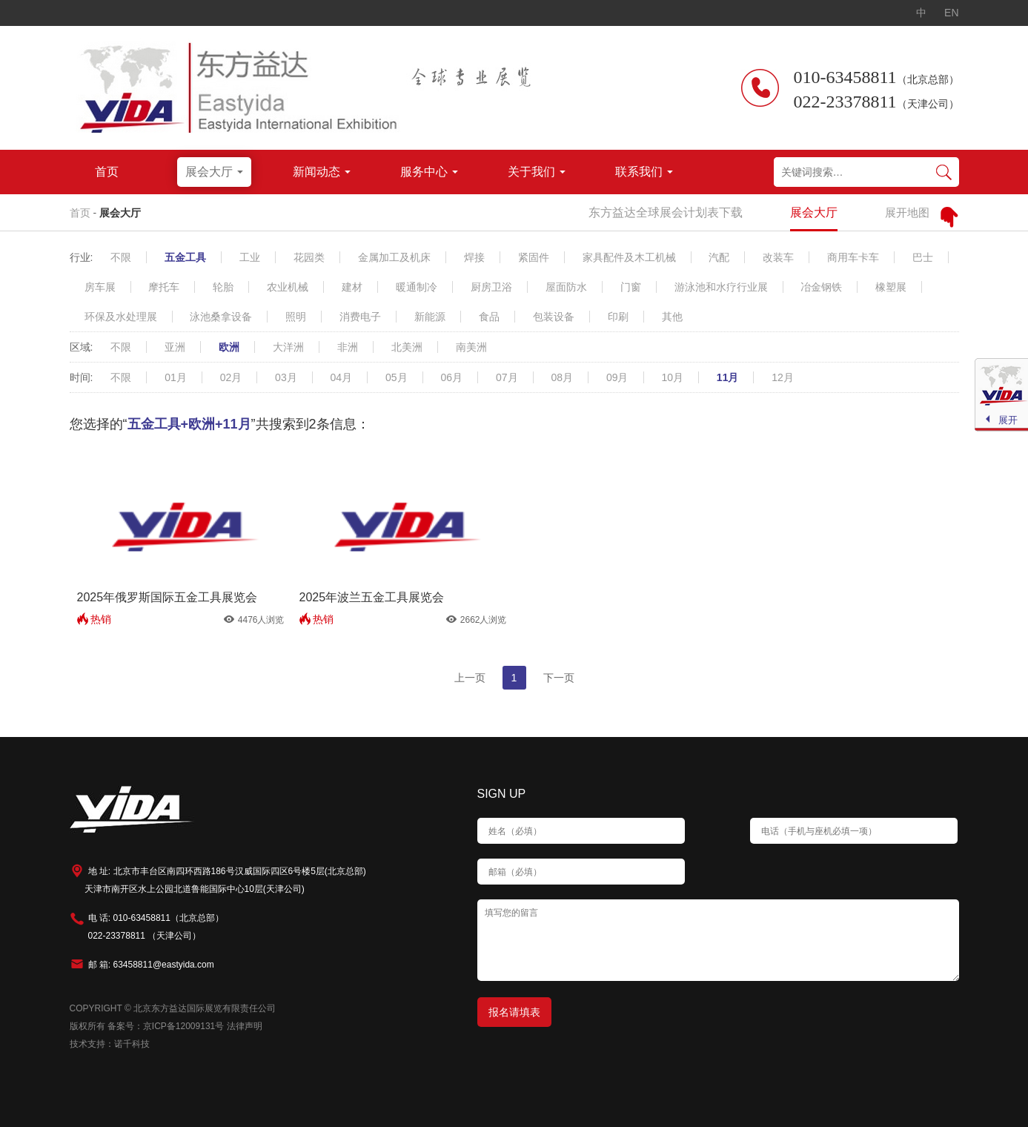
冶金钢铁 (821, 287)
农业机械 (287, 287)
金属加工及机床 (394, 257)
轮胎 (223, 287)
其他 (672, 317)
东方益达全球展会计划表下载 (665, 212)
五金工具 (185, 257)
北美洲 (406, 347)
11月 (728, 377)
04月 (342, 377)
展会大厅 (120, 213)
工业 (249, 257)
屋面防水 (566, 287)
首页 (80, 213)
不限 (120, 257)
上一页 (469, 678)
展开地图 (907, 212)
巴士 (922, 257)
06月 (452, 377)
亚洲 (175, 347)
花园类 (309, 257)
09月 (617, 377)
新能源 (429, 317)
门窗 (630, 287)
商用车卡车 (853, 257)
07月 (507, 377)
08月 (562, 377)
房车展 (100, 287)
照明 (295, 317)
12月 (783, 377)
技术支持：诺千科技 (110, 1044)
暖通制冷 (416, 287)
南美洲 (471, 347)
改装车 (778, 257)
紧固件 (533, 257)
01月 (176, 377)
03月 (286, 377)
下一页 (558, 678)
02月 (231, 377)
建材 (352, 287)
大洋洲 (288, 347)
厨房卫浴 (491, 287)
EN (951, 13)
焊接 (474, 257)
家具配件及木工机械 (629, 257)
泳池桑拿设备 (221, 317)
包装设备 (553, 317)
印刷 (618, 317)
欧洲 (229, 347)
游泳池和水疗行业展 (721, 287)
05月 (396, 377)
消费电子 (360, 317)
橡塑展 (890, 287)
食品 (489, 317)
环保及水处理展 (120, 317)
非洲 (347, 347)
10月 (672, 377)
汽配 (719, 257)
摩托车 (163, 287)
